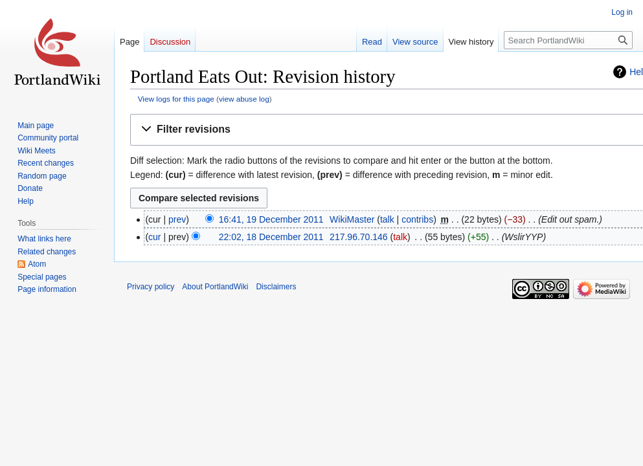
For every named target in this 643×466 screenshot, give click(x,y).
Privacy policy (150, 286)
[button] (389, 129)
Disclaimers (276, 286)
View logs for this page (176, 98)
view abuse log (244, 98)
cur (154, 237)
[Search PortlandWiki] (568, 40)
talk (387, 219)
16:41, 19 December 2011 (271, 219)
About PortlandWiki (215, 286)
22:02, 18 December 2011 (271, 237)
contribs (417, 219)
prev (177, 219)
